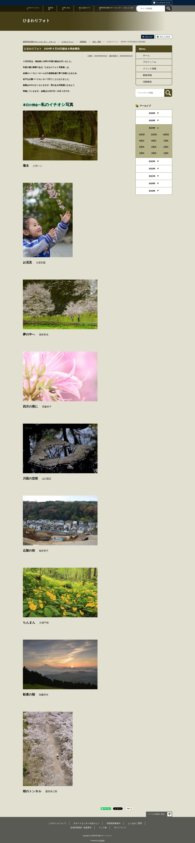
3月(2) (141, 153)
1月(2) (166, 153)
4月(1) (166, 147)
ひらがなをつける (163, 3)
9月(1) (141, 141)
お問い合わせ (66, 8)
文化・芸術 (96, 42)
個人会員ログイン (84, 8)
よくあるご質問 (135, 823)
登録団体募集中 (114, 823)
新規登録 (50, 8)
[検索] (168, 8)
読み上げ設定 (165, 37)
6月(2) (141, 147)
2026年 (152, 113)
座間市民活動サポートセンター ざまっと (39, 42)
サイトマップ (120, 827)
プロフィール (149, 62)
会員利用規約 (76, 827)
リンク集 (103, 827)
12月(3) (142, 134)
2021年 (152, 176)
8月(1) (153, 141)
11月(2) (154, 134)
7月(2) (166, 141)
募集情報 (147, 75)
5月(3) (153, 147)
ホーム (146, 55)
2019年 (152, 191)
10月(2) (166, 134)
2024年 (152, 128)
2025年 (152, 120)
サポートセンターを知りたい (86, 823)
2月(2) (153, 153)
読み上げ (148, 37)
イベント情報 (149, 68)
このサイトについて (32, 8)
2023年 (152, 161)
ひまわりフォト (68, 42)
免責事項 (87, 827)
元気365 (101, 841)
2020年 (152, 183)
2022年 (152, 169)
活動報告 (83, 42)
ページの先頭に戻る (156, 814)
